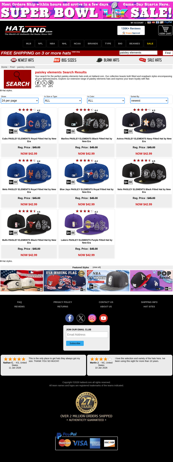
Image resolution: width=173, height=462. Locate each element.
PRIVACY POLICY (62, 302)
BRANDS (93, 43)
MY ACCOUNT (137, 23)
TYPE (108, 43)
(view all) (97, 267)
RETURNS (62, 306)
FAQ (19, 302)
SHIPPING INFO (149, 302)
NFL (40, 43)
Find (168, 53)
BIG (120, 43)
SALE (150, 43)
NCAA (77, 43)
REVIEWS (19, 306)
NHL (64, 43)
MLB (28, 43)
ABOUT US (106, 306)
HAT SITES (149, 306)
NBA (52, 43)
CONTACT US (106, 302)
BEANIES (134, 43)
